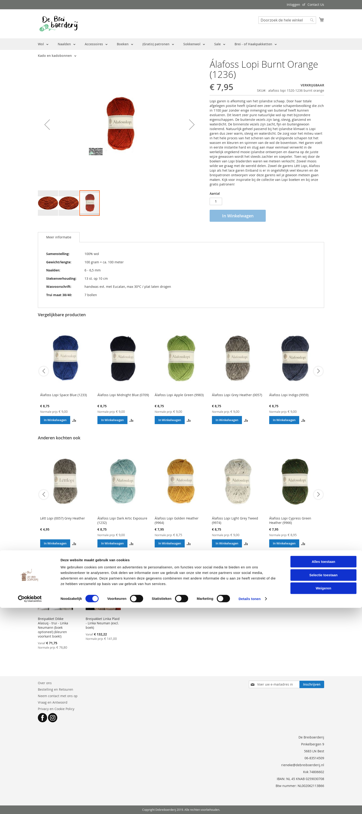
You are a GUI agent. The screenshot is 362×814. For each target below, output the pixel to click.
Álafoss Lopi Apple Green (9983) (179, 395)
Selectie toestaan (323, 781)
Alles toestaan (323, 768)
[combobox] (287, 20)
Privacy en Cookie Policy (56, 709)
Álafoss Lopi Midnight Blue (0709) (123, 395)
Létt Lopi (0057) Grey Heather (62, 518)
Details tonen (249, 805)
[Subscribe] (311, 684)
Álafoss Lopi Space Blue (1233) (63, 395)
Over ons (45, 683)
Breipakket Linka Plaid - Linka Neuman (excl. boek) (103, 623)
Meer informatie (58, 237)
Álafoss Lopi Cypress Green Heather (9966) (290, 520)
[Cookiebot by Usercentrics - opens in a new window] (30, 805)
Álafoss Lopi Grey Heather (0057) (237, 395)
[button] (47, 124)
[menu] (181, 49)
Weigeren (323, 794)
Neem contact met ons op (58, 696)
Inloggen (293, 4)
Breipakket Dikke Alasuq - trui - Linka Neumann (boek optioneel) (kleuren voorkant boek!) (53, 627)
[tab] (59, 237)
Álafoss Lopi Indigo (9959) (288, 395)
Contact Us (316, 4)
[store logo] (58, 24)
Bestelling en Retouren (55, 689)
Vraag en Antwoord (52, 702)
